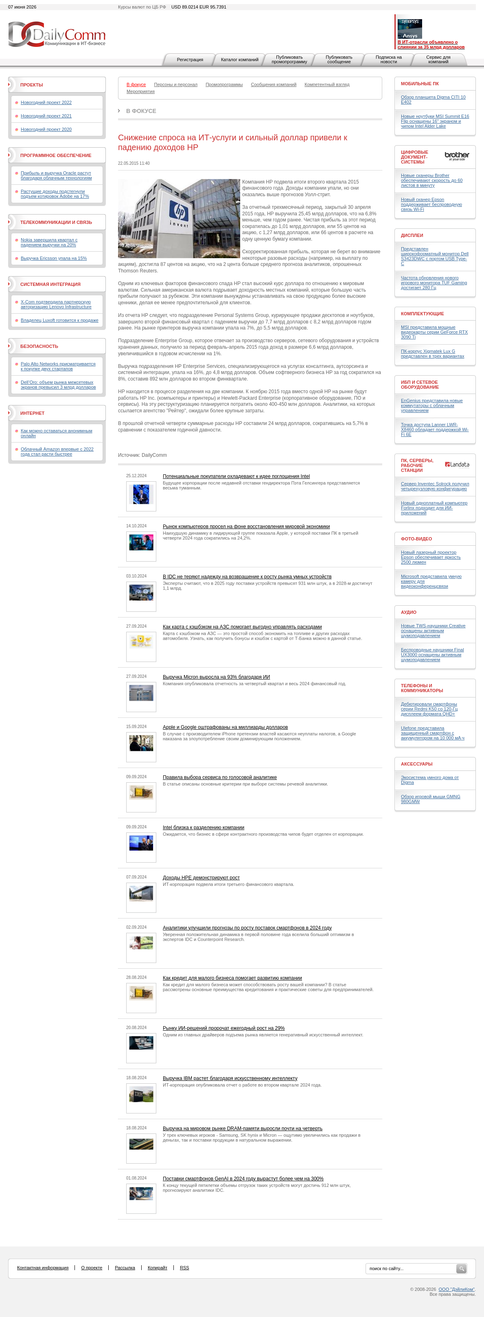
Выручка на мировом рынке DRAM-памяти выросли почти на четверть (242, 1128)
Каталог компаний (239, 59)
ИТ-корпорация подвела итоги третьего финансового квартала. (228, 884)
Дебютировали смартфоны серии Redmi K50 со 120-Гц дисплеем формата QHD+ (429, 709)
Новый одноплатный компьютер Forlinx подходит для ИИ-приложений (434, 507)
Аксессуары (417, 763)
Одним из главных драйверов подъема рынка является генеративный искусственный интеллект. (263, 1034)
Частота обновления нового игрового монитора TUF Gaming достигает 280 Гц (434, 282)
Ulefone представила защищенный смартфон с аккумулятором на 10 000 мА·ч (432, 733)
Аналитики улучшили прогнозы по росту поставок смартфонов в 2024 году (247, 928)
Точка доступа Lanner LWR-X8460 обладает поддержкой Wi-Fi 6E (435, 429)
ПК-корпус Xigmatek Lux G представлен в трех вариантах (432, 354)
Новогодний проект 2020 (46, 129)
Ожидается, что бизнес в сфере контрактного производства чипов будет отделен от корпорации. (263, 834)
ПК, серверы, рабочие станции (417, 465)
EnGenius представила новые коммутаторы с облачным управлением (432, 405)
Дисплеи (412, 235)
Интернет (32, 413)
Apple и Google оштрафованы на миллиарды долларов (225, 727)
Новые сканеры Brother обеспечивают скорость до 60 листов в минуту (431, 180)
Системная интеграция (50, 284)
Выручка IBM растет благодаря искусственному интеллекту (230, 1078)
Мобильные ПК (420, 83)
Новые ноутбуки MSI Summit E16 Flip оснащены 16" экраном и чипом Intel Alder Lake (435, 121)
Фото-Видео (416, 538)
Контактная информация (42, 1267)
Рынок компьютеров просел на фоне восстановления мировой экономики (246, 526)
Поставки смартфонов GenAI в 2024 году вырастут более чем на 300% (243, 1179)
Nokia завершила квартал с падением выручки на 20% (49, 242)
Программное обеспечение (56, 155)
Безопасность (39, 346)
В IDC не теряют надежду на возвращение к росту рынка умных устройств (247, 577)
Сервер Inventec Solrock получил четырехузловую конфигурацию (435, 486)
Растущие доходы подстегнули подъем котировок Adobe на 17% (55, 194)
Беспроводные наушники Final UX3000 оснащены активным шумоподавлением (432, 654)
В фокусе (141, 111)
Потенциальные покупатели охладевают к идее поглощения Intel (236, 476)
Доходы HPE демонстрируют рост (201, 878)
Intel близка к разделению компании (203, 827)
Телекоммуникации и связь (56, 222)
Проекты (31, 84)
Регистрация (190, 59)
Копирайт (157, 1267)
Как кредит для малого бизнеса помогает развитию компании (232, 978)
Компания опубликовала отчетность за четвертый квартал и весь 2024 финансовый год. (254, 683)
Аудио (408, 612)
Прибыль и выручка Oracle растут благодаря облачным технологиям (56, 175)
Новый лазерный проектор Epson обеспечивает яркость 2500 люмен (431, 557)
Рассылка (125, 1267)
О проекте (91, 1267)
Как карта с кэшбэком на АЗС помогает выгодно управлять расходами (242, 627)
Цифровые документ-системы (414, 157)
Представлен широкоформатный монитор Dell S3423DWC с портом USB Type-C (435, 256)
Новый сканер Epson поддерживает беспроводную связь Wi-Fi (431, 204)
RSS (184, 1267)
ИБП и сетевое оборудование (420, 385)
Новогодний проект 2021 (46, 115)
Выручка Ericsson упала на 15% (54, 258)
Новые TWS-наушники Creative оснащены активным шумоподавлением (433, 630)
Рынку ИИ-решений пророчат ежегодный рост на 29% (224, 1028)
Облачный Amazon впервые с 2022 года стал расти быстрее (57, 451)
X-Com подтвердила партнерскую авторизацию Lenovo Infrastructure (56, 304)
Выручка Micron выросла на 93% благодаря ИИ (216, 677)
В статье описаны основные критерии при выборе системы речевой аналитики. (245, 783)
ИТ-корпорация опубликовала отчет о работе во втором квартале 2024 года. (242, 1084)
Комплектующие (422, 313)
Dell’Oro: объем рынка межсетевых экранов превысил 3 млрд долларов (58, 385)
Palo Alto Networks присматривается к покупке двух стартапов (58, 366)
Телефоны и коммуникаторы (422, 688)
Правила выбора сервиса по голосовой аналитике (220, 777)
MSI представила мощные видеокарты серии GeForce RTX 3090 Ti (434, 332)
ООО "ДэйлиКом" (457, 1289)
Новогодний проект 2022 (46, 102)
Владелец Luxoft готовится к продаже (60, 320)
